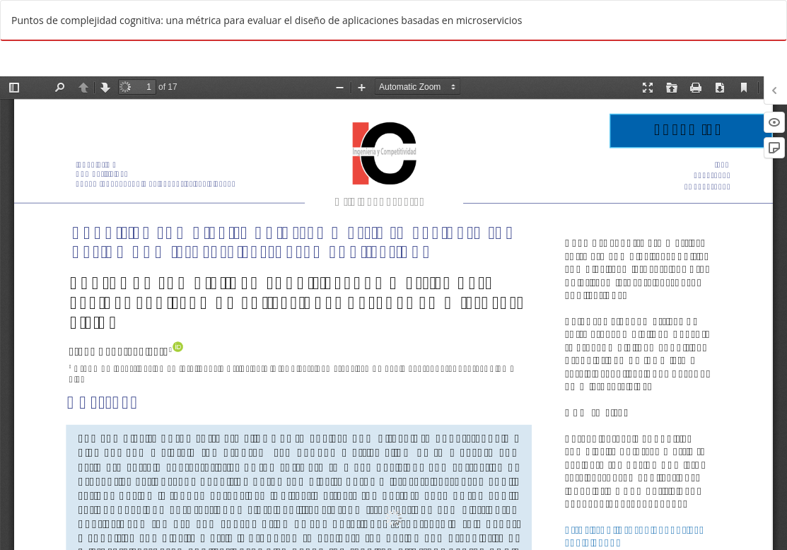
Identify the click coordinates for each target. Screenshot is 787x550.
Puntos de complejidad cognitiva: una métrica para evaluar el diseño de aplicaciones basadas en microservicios (266, 20)
